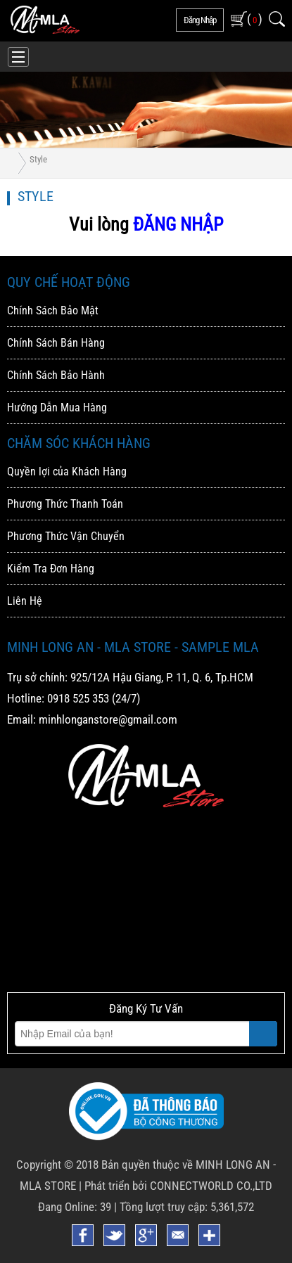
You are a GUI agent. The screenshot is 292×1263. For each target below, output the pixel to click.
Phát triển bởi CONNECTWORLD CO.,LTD (178, 1186)
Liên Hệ (24, 601)
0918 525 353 (78, 698)
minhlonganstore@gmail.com (108, 719)
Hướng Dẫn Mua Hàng (57, 407)
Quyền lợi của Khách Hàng (67, 471)
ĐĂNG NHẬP (178, 224)
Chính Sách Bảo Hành (56, 375)
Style (38, 159)
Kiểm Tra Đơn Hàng (50, 568)
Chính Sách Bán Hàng (56, 343)
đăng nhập (200, 20)
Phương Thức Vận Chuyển (66, 536)
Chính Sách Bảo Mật (53, 310)
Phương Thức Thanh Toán (65, 504)
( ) (254, 18)
